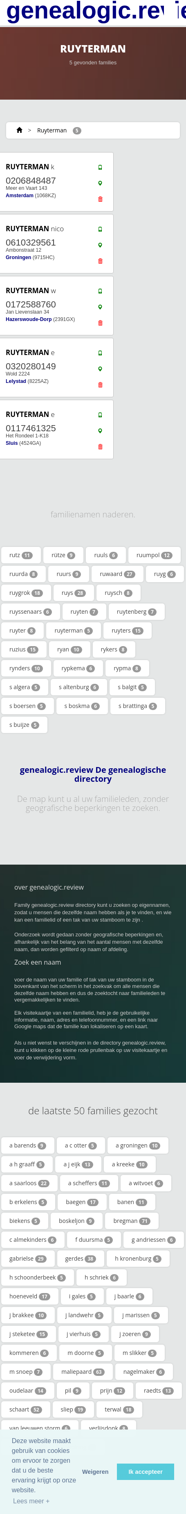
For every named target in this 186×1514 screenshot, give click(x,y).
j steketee (28, 1334)
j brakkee (28, 1315)
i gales (82, 1296)
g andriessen (154, 1240)
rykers (114, 649)
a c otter (81, 1145)
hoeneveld (29, 1296)
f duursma (94, 1240)
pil (73, 1391)
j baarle (129, 1296)
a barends (27, 1145)
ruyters (127, 630)
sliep (73, 1409)
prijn (112, 1391)
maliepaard (82, 1372)
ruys (74, 593)
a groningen (138, 1145)
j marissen (140, 1315)
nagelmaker (144, 1372)
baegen (82, 1202)
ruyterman (73, 630)
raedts (159, 1391)
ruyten (84, 612)
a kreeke (130, 1164)
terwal (119, 1409)
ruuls (106, 555)
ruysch (118, 593)
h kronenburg (138, 1258)
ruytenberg (137, 612)
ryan (69, 649)
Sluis (12, 443)
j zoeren (135, 1334)
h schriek (102, 1277)
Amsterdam (20, 195)
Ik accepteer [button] (146, 1471)
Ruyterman (52, 130)
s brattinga (138, 706)
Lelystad (16, 381)
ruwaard (117, 574)
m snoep (26, 1372)
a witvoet (146, 1183)
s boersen (27, 706)
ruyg (165, 574)
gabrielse (28, 1258)
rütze (63, 555)
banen (132, 1202)
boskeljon (76, 1221)
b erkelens (28, 1202)
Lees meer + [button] (31, 1501)
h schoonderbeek (37, 1277)
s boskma (82, 706)
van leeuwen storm (39, 1428)
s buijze (24, 725)
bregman (131, 1221)
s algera (24, 687)
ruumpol (155, 555)
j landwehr (84, 1315)
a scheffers (89, 1183)
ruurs (68, 574)
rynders (26, 668)
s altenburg (79, 687)
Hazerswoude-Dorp (29, 319)
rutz (21, 555)
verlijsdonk (108, 1428)
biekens (24, 1221)
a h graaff (27, 1164)
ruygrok (26, 593)
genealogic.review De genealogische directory (93, 774)
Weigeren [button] (95, 1471)
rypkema (78, 668)
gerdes (80, 1258)
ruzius (23, 649)
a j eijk (78, 1164)
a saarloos (29, 1183)
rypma (127, 668)
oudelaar (27, 1391)
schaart (25, 1409)
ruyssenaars (30, 612)
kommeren (29, 1353)
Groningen (18, 257)
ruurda (23, 574)
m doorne (85, 1353)
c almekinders (32, 1240)
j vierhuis (84, 1334)
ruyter (22, 630)
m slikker (140, 1353)
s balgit (132, 687)
